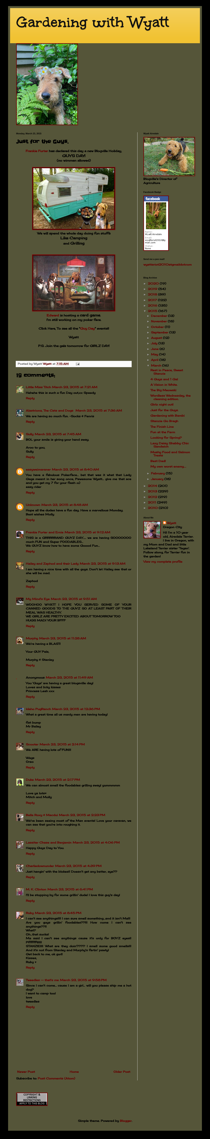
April (155, 359)
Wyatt (171, 523)
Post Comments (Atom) (56, 1078)
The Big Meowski (163, 390)
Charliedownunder (40, 866)
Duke (30, 779)
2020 (154, 283)
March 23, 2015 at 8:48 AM (64, 504)
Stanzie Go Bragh (164, 421)
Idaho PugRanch (38, 709)
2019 (153, 289)
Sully (30, 434)
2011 (152, 502)
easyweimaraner (38, 469)
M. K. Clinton (36, 889)
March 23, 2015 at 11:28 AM (62, 638)
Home (74, 1071)
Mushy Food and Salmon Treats (170, 453)
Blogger (126, 1120)
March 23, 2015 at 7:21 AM (74, 387)
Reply (30, 398)
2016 (153, 305)
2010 (153, 508)
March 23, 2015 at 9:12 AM (87, 532)
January (157, 479)
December (159, 315)
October (158, 327)
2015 (153, 311)
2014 (153, 486)
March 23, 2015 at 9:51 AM (74, 599)
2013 (153, 491)
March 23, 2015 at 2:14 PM (62, 744)
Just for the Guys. (164, 410)
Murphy (32, 638)
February (158, 473)
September (160, 332)
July (154, 343)
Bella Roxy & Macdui (42, 815)
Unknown (33, 504)
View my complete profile (162, 561)
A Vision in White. (163, 384)
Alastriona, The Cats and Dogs (50, 410)
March (156, 365)
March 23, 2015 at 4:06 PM (96, 842)
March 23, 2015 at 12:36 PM (76, 709)
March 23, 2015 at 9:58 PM (83, 980)
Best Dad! (158, 461)
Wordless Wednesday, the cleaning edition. (170, 397)
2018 (153, 294)
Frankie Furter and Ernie (44, 532)
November (159, 321)
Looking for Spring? (166, 437)
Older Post (121, 1071)
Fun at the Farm (162, 432)
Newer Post (26, 1071)
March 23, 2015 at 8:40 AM (75, 469)
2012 (153, 497)
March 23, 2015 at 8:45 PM (58, 913)
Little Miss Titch (38, 387)
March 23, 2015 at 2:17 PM (57, 779)
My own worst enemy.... (168, 466)
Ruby (30, 913)
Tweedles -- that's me (42, 980)
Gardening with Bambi (167, 415)
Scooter (32, 744)
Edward (53, 315)
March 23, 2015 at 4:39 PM (78, 866)
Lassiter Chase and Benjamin (48, 842)
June (155, 349)
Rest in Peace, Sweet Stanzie (166, 371)
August (157, 337)
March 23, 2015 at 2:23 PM (82, 815)
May (155, 354)
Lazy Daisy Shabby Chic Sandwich (169, 444)
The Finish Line (162, 426)
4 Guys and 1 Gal (164, 379)
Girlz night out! (161, 404)
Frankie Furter (37, 151)
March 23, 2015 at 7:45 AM (58, 434)
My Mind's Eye (38, 599)
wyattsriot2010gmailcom (167, 264)
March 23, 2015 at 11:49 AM (69, 677)
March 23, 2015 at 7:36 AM (99, 410)
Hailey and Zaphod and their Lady (52, 563)
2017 (153, 300)
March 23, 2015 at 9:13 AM (102, 563)
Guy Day (87, 328)
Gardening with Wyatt (92, 22)
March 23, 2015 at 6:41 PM (70, 889)
